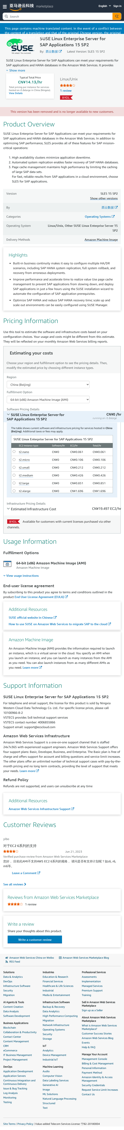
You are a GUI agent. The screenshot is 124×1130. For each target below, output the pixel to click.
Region (11, 377)
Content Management (16, 1041)
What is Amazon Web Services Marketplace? (99, 1027)
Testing (7, 1102)
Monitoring (9, 1097)
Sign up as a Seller (92, 1010)
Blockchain (9, 1027)
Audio (46, 1071)
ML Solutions (50, 1094)
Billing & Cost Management (98, 1063)
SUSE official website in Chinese (31, 617)
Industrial (48, 990)
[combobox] (57, 16)
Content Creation (13, 1006)
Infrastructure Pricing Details (26, 503)
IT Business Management (17, 1055)
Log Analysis (10, 1093)
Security (8, 990)
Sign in (117, 6)
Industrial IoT (50, 1059)
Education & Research (55, 976)
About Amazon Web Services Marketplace (99, 1019)
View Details (16, 93)
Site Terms (9, 1123)
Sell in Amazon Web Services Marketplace (98, 1004)
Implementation (91, 981)
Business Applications (15, 1023)
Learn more (30, 667)
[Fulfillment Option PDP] (48, 399)
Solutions (8, 972)
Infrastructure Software (16, 986)
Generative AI (50, 1085)
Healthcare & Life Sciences (58, 986)
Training (86, 995)
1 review (66, 90)
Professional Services (94, 972)
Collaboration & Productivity (20, 1032)
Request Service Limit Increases (100, 1089)
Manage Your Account (94, 1054)
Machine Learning (53, 1066)
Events (86, 1042)
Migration (9, 995)
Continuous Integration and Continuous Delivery (19, 1082)
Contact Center (12, 1036)
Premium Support (92, 990)
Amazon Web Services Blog (97, 1038)
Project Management (15, 1059)
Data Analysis (11, 1011)
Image (46, 1089)
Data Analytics (51, 1011)
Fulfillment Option (19, 392)
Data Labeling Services (56, 1080)
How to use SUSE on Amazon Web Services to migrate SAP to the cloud (58, 624)
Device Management (54, 1055)
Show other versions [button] (104, 198)
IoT (44, 1045)
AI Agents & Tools (13, 1002)
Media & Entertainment (56, 995)
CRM (5, 1045)
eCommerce (10, 1050)
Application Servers (14, 1075)
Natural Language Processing (59, 1098)
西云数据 (52, 51)
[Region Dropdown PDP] (48, 384)
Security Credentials (93, 1085)
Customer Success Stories (97, 1033)
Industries (48, 972)
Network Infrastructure (56, 1025)
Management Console (94, 1058)
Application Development (18, 1071)
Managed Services (92, 986)
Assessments (89, 976)
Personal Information (94, 1068)
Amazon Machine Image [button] (101, 239)
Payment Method (92, 1072)
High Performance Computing (60, 1015)
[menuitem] (21, 575)
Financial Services (53, 981)
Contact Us (88, 1094)
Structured (49, 1103)
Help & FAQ (88, 1047)
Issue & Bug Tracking (15, 1088)
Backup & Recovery (54, 1006)
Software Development (16, 1015)
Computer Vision (52, 1075)
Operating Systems (98, 216)
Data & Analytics (13, 976)
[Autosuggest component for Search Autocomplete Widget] (116, 16)
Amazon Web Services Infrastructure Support (39, 809)
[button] (6, 6)
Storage (47, 1038)
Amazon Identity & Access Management (97, 1078)
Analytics (48, 1050)
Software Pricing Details (23, 409)
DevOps (7, 981)
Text (45, 1107)
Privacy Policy (25, 1123)
